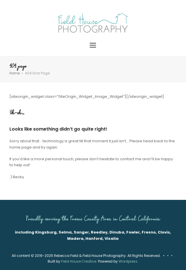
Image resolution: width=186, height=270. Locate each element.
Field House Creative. (79, 261)
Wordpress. (128, 261)
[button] (93, 45)
